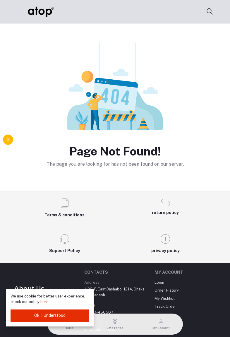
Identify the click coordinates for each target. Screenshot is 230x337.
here (44, 302)
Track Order (165, 306)
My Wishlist (165, 298)
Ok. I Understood (50, 315)
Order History (167, 290)
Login (159, 282)
